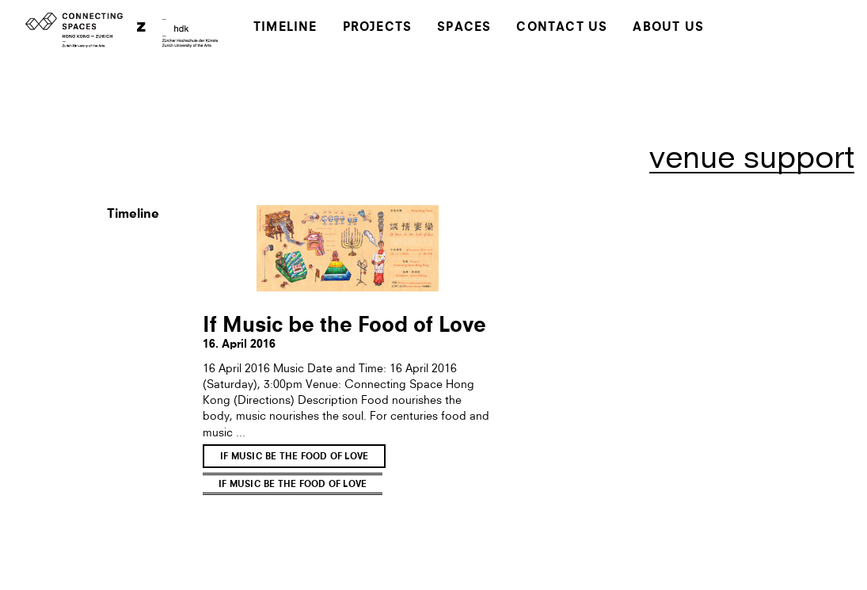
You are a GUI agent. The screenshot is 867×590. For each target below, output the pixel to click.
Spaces (464, 28)
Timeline (285, 28)
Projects (378, 28)
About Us (668, 28)
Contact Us (561, 28)
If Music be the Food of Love (294, 457)
